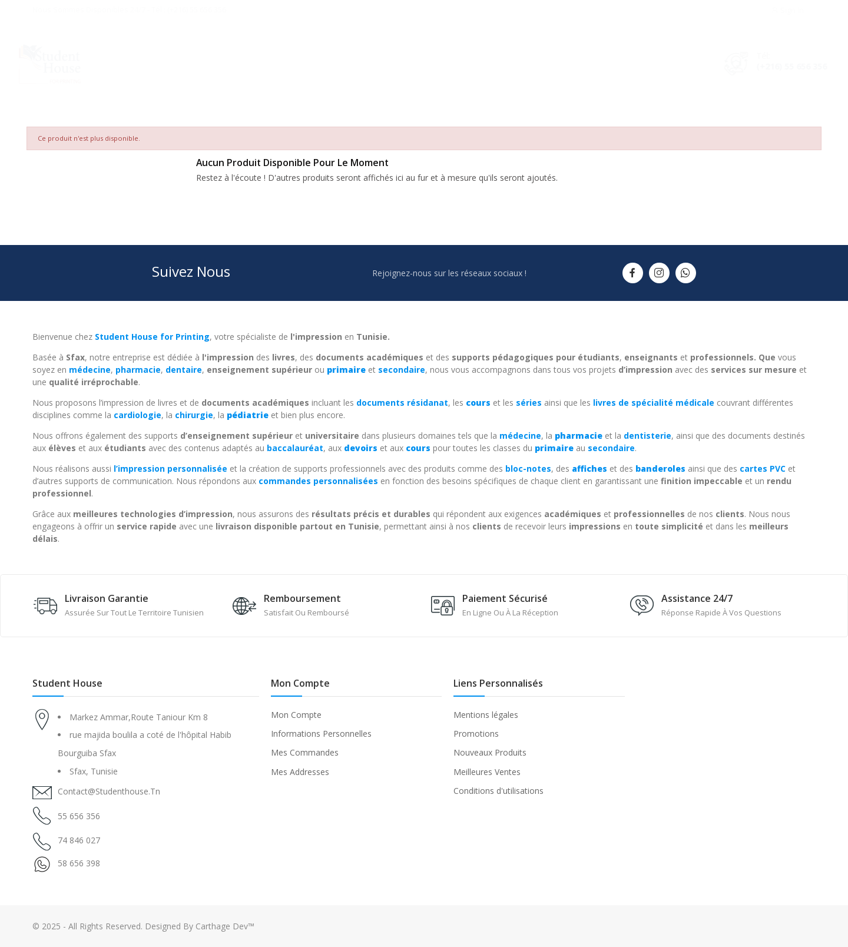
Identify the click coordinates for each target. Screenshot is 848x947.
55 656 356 (79, 816)
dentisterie (647, 435)
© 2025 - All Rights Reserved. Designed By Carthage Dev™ (143, 926)
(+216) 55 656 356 (780, 66)
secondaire (401, 369)
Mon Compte (296, 714)
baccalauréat (295, 447)
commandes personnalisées (318, 480)
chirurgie (194, 414)
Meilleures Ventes (487, 771)
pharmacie (138, 369)
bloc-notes (528, 468)
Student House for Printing (152, 336)
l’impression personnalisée (170, 468)
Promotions (476, 733)
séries (529, 402)
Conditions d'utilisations (498, 790)
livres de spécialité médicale (653, 402)
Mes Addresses (300, 771)
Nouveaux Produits (489, 752)
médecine (90, 369)
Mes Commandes (305, 752)
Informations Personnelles (321, 733)
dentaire (183, 369)
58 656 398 (79, 863)
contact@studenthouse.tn (109, 791)
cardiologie (137, 414)
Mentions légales (485, 714)
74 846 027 (79, 840)
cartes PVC (763, 468)
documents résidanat (402, 402)
